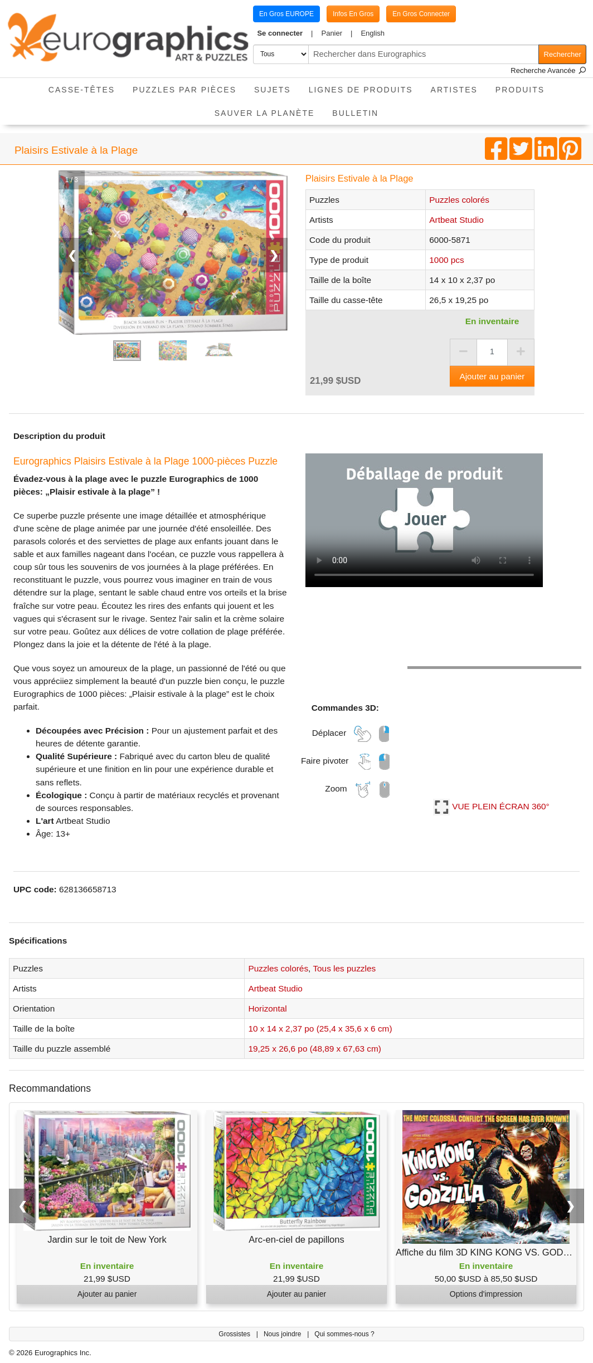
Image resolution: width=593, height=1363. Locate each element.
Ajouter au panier (491, 376)
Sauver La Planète (265, 113)
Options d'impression (486, 1293)
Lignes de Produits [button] (361, 89)
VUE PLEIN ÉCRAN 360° (491, 806)
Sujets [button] (272, 89)
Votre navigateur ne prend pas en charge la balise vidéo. (424, 520)
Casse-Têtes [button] (81, 89)
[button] (285, 33)
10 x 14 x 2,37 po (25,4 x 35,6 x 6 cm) (320, 1028)
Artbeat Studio (456, 219)
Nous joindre (283, 1334)
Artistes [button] (454, 89)
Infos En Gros (353, 14)
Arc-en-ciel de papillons (296, 1239)
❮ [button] (22, 1206)
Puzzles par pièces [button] (184, 89)
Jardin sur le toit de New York (107, 1239)
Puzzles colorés (459, 199)
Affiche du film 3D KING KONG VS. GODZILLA (491, 1252)
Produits (520, 89)
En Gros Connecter (421, 14)
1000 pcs (446, 260)
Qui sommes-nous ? (344, 1334)
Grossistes (235, 1334)
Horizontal (267, 1008)
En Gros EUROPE (286, 14)
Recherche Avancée (548, 70)
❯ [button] (570, 1206)
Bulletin (355, 113)
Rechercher (562, 54)
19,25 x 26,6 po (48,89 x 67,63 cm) (314, 1048)
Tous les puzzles (344, 968)
